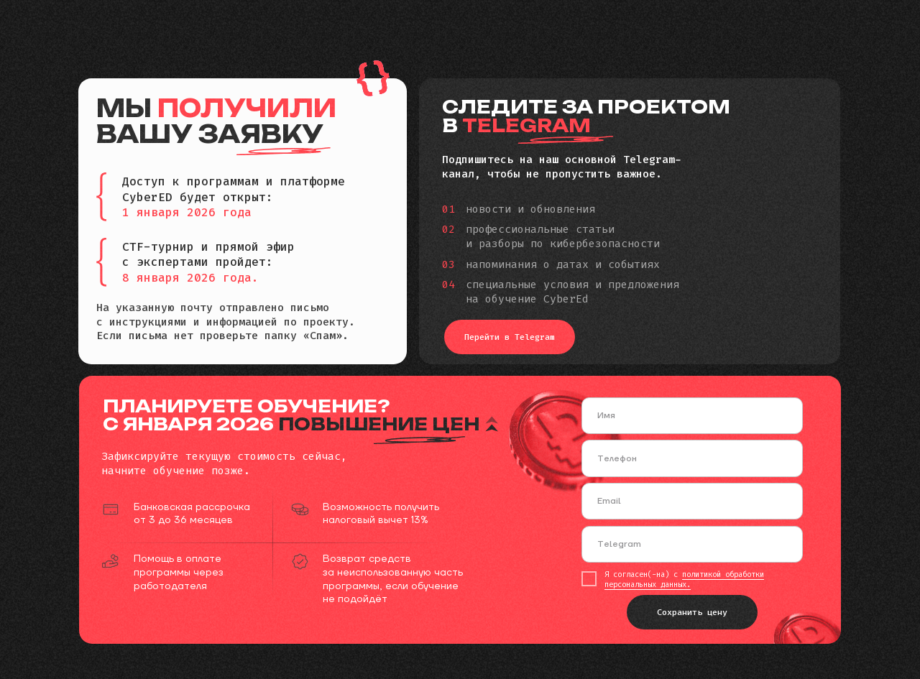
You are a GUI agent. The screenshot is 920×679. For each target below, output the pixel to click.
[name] (692, 415)
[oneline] (692, 544)
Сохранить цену (692, 612)
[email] (692, 501)
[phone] (692, 458)
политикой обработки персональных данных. (684, 579)
